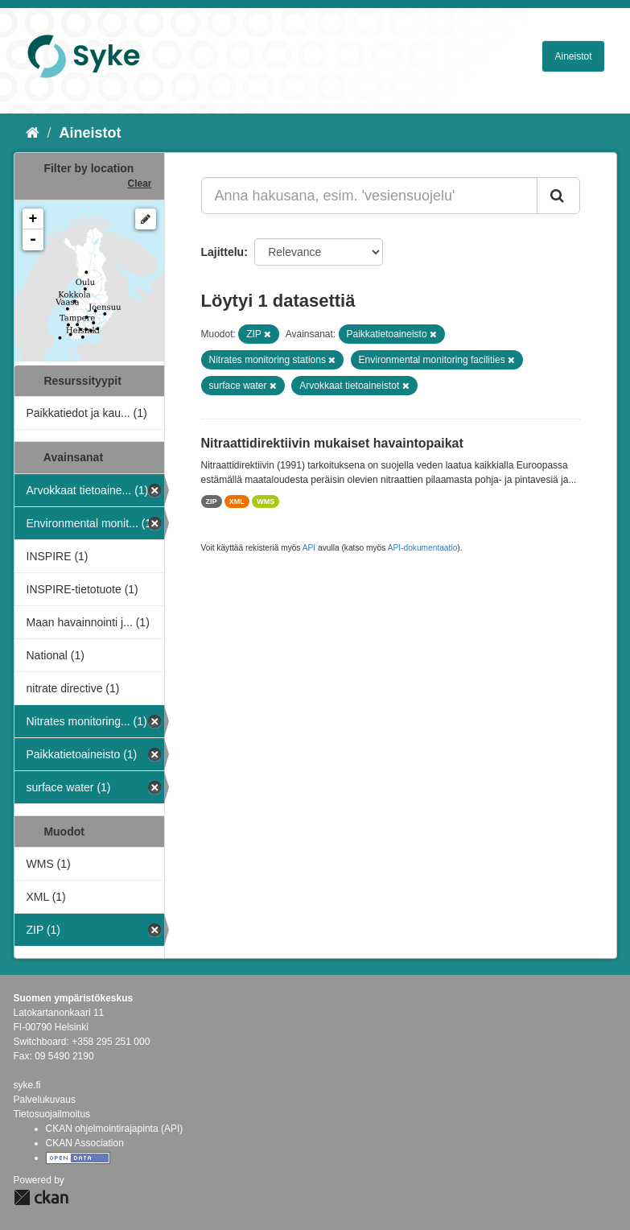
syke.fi (27, 1085)
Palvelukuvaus (45, 1099)
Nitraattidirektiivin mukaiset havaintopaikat (332, 443)
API (309, 547)
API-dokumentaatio (423, 547)
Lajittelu (223, 252)
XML (237, 501)
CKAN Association (85, 1143)
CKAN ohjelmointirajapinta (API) (114, 1128)
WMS (265, 501)
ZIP (211, 501)
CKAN (41, 1197)
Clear (139, 183)
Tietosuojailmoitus (52, 1114)
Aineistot (572, 56)
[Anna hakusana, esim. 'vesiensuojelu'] (369, 195)
